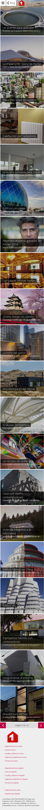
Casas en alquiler (11, 772)
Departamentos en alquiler (14, 768)
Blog (12, 3)
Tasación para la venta (12, 790)
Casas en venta (10, 750)
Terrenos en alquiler (12, 783)
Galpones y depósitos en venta (16, 757)
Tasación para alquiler (12, 794)
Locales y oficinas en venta (14, 753)
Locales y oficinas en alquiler (15, 775)
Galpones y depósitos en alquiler (16, 779)
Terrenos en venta (11, 761)
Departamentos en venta (14, 746)
